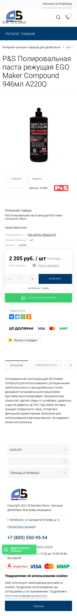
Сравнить (37, 179)
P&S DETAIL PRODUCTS (42, 234)
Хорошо (38, 606)
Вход (5, 22)
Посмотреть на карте (21, 526)
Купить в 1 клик (38, 288)
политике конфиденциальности (26, 595)
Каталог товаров (20, 33)
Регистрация (18, 22)
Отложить (16, 179)
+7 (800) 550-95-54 (27, 537)
